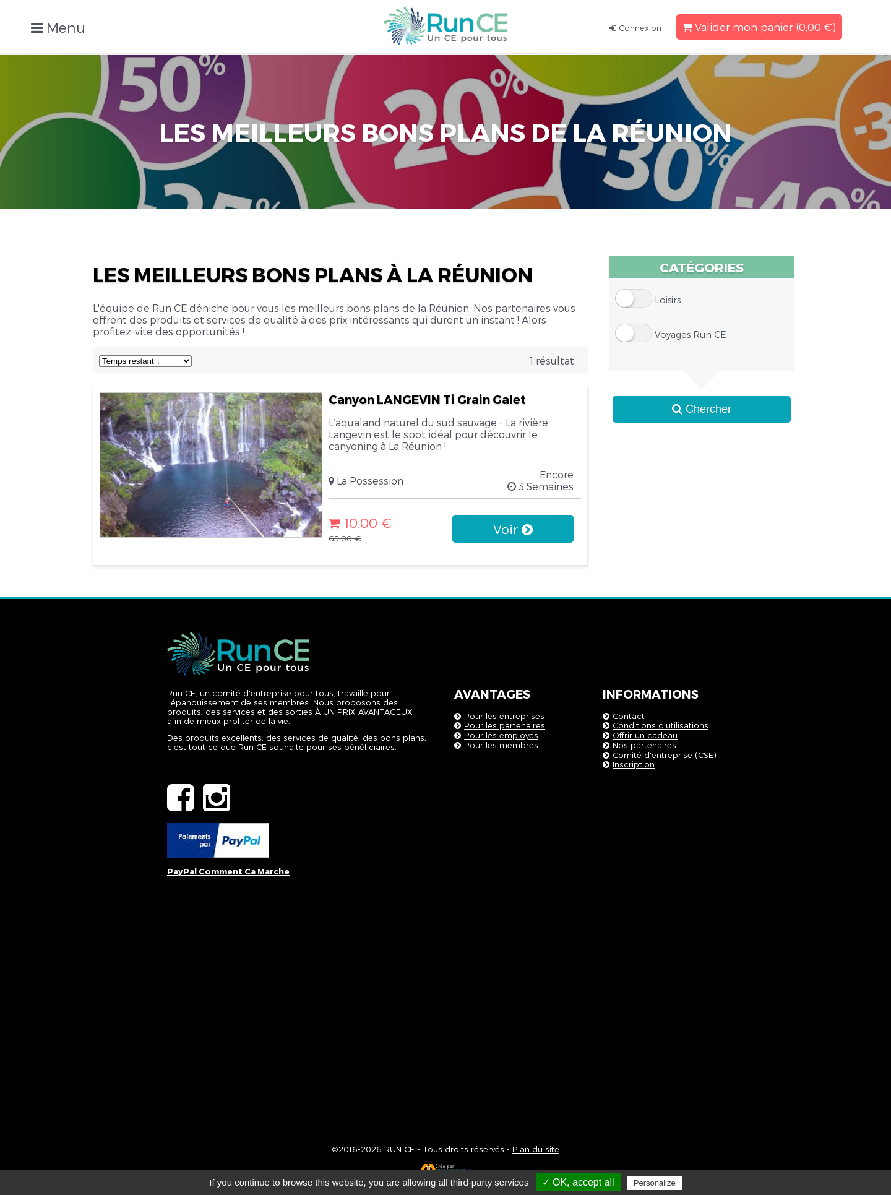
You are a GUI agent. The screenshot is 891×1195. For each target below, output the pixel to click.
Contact (629, 715)
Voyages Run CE (690, 334)
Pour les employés (501, 735)
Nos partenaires (644, 744)
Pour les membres (501, 744)
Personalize (655, 1183)
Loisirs (668, 300)
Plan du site (535, 1149)
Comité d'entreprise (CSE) (665, 754)
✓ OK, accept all (578, 1182)
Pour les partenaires (504, 725)
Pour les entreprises (504, 715)
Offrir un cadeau (645, 735)
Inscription (634, 764)
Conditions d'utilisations (660, 725)
